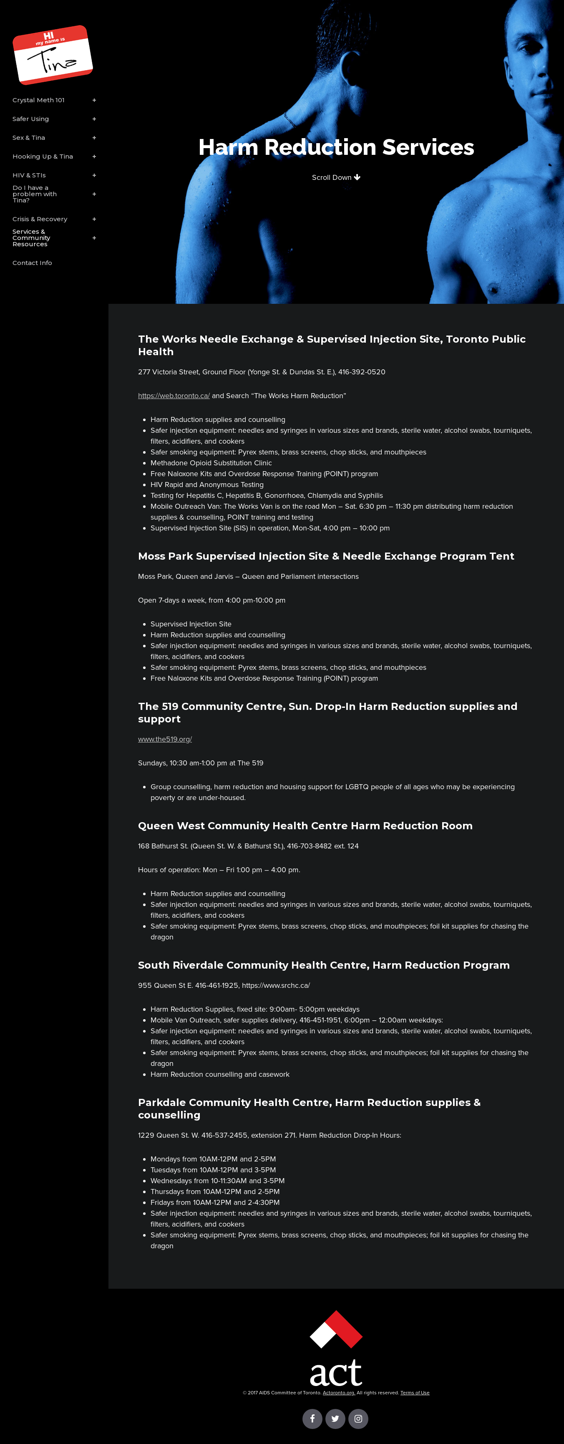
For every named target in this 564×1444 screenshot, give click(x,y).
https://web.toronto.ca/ (174, 395)
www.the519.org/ (165, 739)
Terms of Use (415, 1393)
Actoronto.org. (339, 1393)
